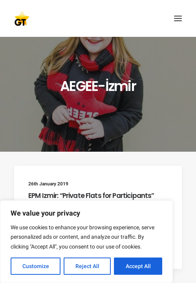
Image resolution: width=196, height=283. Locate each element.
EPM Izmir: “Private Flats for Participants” (91, 195)
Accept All (138, 266)
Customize (35, 266)
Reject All (87, 266)
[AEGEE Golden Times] (98, 18)
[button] (178, 18)
